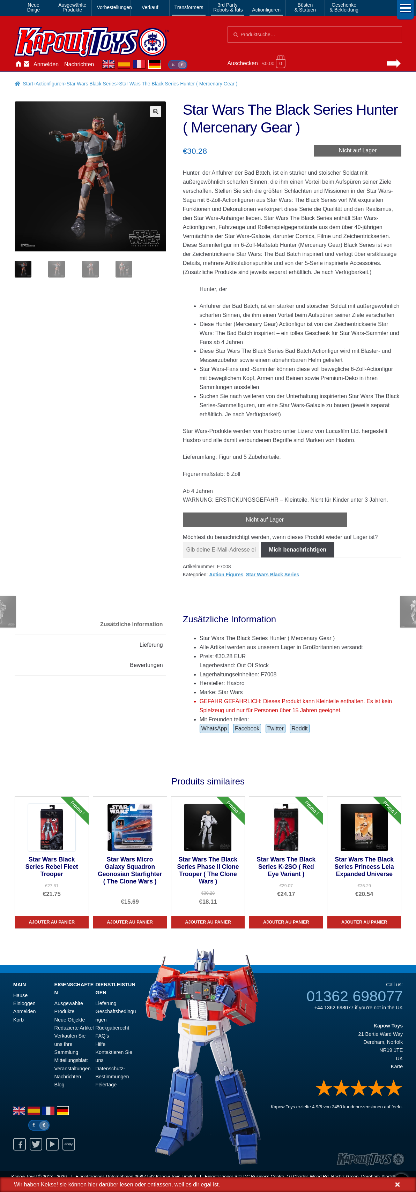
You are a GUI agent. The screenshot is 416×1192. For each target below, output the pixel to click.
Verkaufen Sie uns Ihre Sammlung (70, 1044)
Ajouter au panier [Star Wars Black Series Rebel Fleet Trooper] (52, 922)
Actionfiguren (266, 10)
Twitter (275, 728)
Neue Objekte (69, 1020)
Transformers (188, 7)
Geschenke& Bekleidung (344, 7)
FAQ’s (102, 1036)
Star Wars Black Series (92, 83)
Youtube (52, 1144)
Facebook (247, 728)
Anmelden (46, 64)
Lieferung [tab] (151, 645)
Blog (59, 1084)
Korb (18, 1020)
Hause (18, 64)
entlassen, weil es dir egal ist (182, 1184)
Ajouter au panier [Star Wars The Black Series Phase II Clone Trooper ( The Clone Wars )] (208, 922)
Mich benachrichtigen (297, 550)
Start (28, 83)
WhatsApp (214, 728)
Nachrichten (79, 64)
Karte (397, 1066)
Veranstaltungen (72, 1068)
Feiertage (106, 1084)
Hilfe (100, 1044)
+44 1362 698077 (334, 1007)
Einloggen (24, 1003)
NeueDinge (33, 7)
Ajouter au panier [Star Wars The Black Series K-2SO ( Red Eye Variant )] (286, 922)
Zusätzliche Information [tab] (131, 624)
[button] (155, 111)
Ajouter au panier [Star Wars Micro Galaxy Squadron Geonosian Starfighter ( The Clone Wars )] (130, 922)
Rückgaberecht (112, 1028)
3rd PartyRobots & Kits (228, 7)
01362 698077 (354, 996)
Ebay (68, 1144)
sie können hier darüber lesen (96, 1184)
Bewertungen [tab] (146, 665)
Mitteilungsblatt (71, 1060)
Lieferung (105, 1003)
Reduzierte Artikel (74, 1028)
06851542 (145, 1176)
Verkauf (150, 7)
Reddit (299, 728)
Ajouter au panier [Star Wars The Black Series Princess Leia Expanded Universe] (364, 922)
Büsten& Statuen (305, 7)
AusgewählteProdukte (72, 7)
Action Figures (226, 574)
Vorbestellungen (112, 7)
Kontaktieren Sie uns (26, 64)
